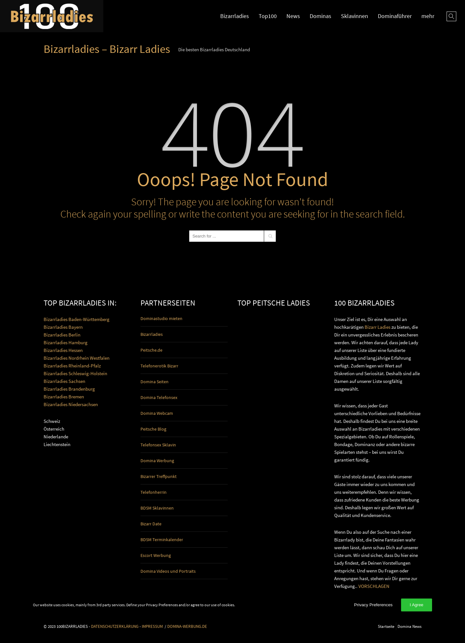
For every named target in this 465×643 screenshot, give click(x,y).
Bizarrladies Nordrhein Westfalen (76, 358)
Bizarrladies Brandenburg (69, 389)
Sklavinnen (354, 16)
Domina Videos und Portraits (168, 571)
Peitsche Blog (153, 429)
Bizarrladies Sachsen (64, 381)
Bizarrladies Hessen (63, 350)
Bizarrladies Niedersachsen (71, 404)
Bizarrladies (234, 16)
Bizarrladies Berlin (62, 335)
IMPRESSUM (152, 626)
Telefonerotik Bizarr (159, 366)
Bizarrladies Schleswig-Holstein (75, 373)
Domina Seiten (154, 382)
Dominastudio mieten (161, 318)
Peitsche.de (151, 350)
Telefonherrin (153, 492)
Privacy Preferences (373, 604)
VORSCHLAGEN (373, 586)
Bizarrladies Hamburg (66, 342)
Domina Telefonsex (158, 397)
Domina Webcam (156, 413)
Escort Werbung (155, 555)
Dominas (320, 16)
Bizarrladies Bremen (64, 397)
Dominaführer (395, 16)
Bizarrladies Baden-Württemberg (76, 319)
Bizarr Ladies (377, 327)
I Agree (416, 604)
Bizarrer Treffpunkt (158, 476)
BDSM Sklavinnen (157, 508)
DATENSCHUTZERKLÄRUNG (115, 626)
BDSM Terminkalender (161, 539)
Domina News (409, 626)
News (293, 16)
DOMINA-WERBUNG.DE (187, 626)
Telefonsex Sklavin (158, 445)
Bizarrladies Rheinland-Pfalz (72, 366)
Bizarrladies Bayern (63, 327)
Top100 (268, 16)
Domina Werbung (157, 460)
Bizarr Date (150, 524)
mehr (427, 16)
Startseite (386, 626)
